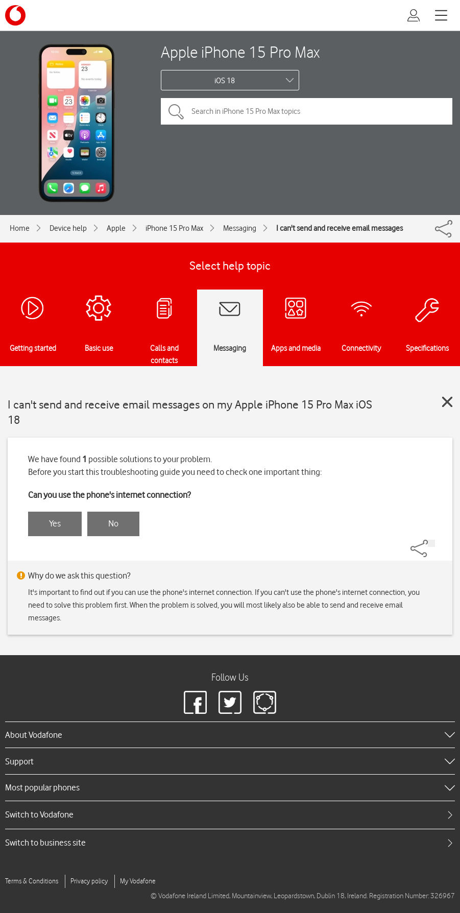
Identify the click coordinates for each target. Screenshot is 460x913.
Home (20, 228)
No (113, 523)
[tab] (230, 815)
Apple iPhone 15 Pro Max (240, 51)
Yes (55, 523)
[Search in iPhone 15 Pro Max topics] (306, 111)
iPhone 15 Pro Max (174, 228)
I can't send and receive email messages (339, 228)
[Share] (431, 543)
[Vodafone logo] (15, 15)
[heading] (230, 735)
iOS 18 (224, 80)
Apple (116, 228)
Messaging (239, 228)
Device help (68, 228)
